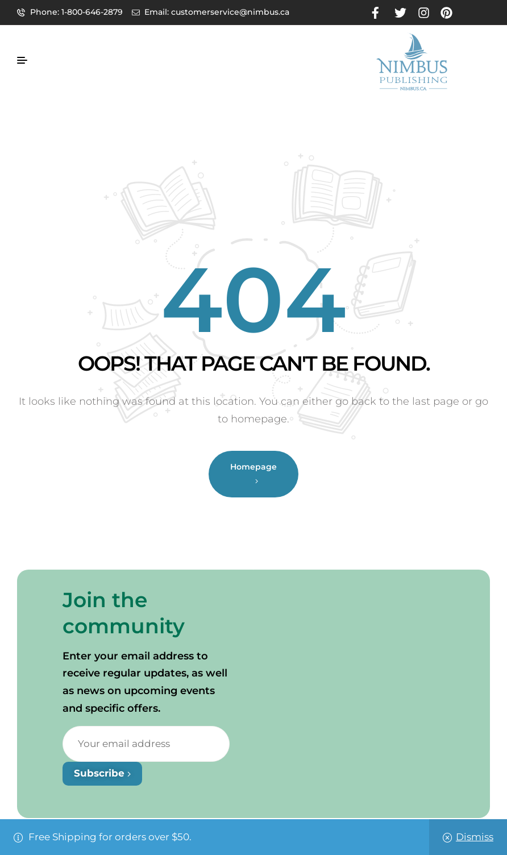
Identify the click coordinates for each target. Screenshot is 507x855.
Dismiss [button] (474, 836)
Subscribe (102, 773)
